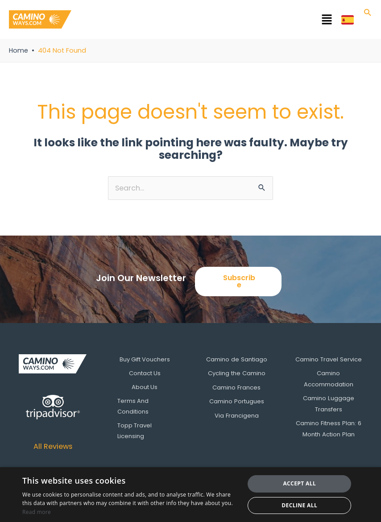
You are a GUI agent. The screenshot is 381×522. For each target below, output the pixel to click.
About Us (144, 387)
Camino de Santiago (237, 359)
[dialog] (190, 494)
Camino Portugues (236, 400)
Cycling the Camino (236, 373)
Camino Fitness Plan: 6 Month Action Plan (328, 427)
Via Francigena (236, 414)
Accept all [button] (299, 483)
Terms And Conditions (134, 406)
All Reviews (52, 446)
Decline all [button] (299, 505)
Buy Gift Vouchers (145, 359)
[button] (206, 21)
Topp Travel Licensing (136, 430)
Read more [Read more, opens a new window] (36, 512)
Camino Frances (237, 387)
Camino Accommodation (328, 378)
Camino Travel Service (328, 359)
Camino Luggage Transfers (328, 403)
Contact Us (145, 373)
